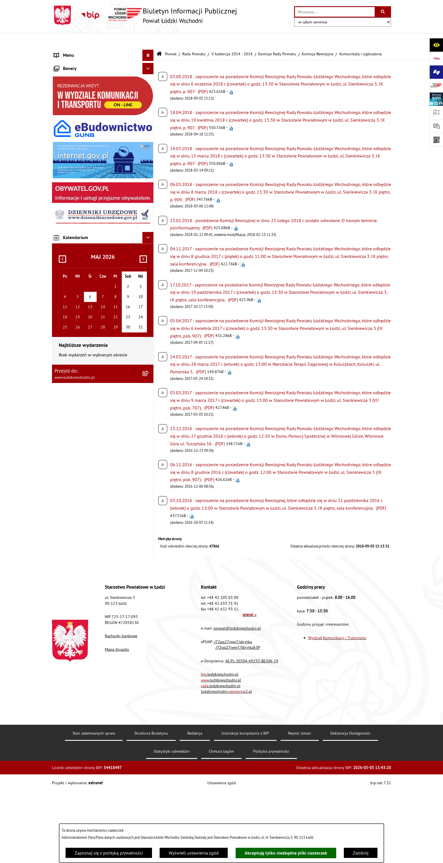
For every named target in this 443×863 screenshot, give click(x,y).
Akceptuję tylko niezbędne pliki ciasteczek (286, 853)
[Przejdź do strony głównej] (144, 15)
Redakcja (194, 804)
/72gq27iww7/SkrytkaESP (238, 718)
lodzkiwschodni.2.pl (226, 763)
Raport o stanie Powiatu (77, 97)
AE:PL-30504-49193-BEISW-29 (251, 732)
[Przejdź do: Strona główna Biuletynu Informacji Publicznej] (159, 39)
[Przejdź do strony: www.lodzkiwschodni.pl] (436, 85)
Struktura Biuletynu (151, 804)
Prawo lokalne (68, 86)
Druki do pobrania (71, 301)
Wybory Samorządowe (75, 267)
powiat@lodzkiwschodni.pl (237, 699)
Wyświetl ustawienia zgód (194, 853)
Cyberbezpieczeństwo (74, 289)
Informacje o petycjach (76, 154)
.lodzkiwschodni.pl (219, 745)
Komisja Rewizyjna (317, 38)
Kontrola (62, 233)
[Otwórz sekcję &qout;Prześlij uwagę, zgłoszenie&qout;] (436, 126)
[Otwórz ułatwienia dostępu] (436, 45)
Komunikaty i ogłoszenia (77, 120)
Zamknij (360, 853)
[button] (149, 75)
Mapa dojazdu (117, 720)
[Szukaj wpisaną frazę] (383, 11)
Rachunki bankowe (121, 707)
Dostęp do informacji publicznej (85, 199)
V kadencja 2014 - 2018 (232, 38)
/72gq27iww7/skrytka (233, 713)
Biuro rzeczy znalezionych (78, 188)
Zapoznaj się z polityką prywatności (109, 853)
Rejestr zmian (299, 804)
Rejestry (61, 278)
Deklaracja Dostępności (350, 804)
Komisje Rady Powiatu (277, 38)
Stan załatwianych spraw (94, 804)
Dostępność (65, 210)
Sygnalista (64, 256)
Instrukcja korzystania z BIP (245, 804)
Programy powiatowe (74, 176)
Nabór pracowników (73, 244)
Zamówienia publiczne (76, 131)
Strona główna (68, 52)
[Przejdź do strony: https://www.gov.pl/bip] (436, 58)
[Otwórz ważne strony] (436, 112)
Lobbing (62, 165)
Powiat (171, 38)
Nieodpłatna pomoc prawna (81, 143)
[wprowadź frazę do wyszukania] (334, 11)
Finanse (61, 109)
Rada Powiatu (194, 38)
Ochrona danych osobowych (81, 222)
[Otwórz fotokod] (436, 139)
